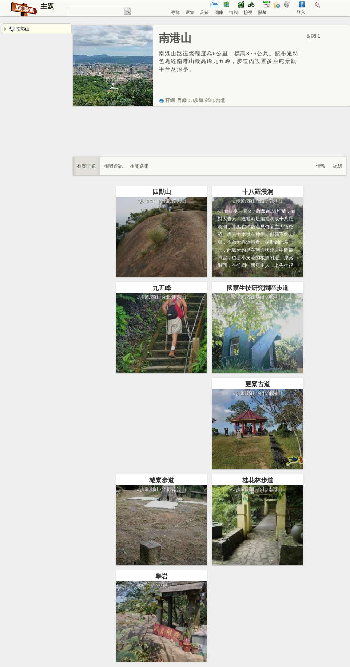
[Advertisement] (209, 138)
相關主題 (86, 166)
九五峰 (161, 288)
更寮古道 (257, 384)
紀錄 (337, 166)
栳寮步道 (161, 480)
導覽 (175, 12)
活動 (163, 585)
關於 (262, 12)
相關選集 (139, 166)
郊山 (209, 100)
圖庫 (219, 12)
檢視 (248, 12)
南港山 (19, 29)
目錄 (182, 100)
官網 (167, 100)
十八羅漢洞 (257, 191)
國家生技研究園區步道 (258, 288)
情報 (233, 12)
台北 (220, 100)
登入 (301, 12)
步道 (198, 100)
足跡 (204, 12)
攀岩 (161, 576)
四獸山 (161, 191)
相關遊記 (113, 166)
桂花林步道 (257, 480)
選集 (190, 12)
